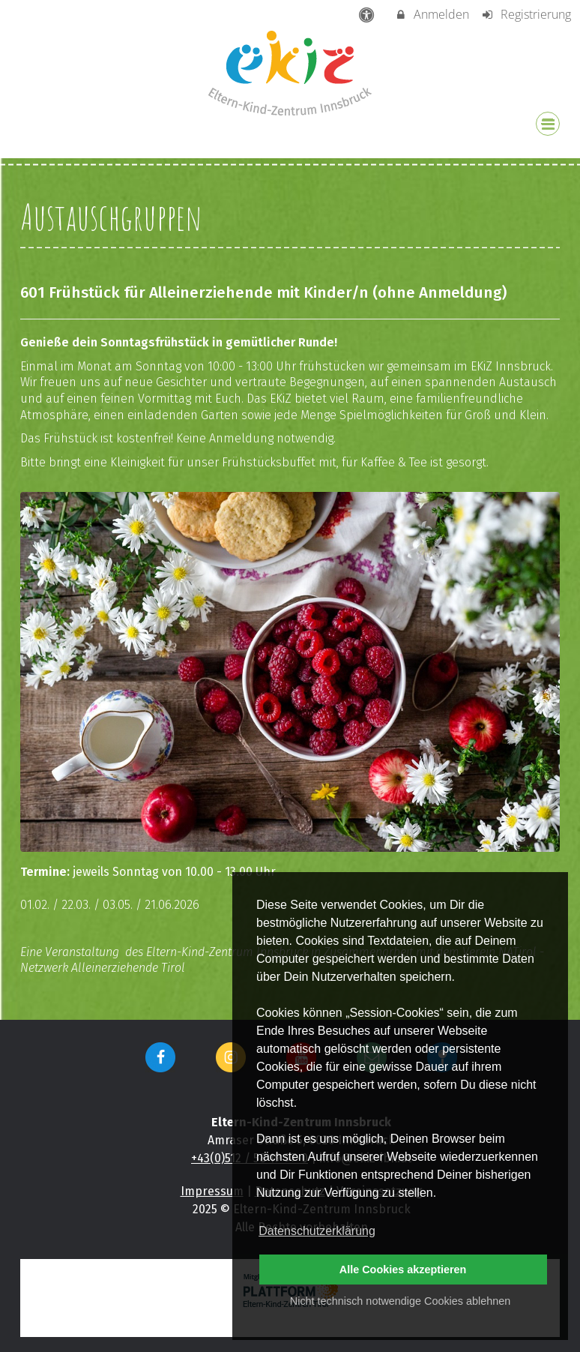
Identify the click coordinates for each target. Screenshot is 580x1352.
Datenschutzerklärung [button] (317, 1231)
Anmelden (432, 14)
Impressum (212, 1191)
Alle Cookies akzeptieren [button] (403, 1270)
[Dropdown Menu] (548, 124)
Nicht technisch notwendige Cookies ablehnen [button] (400, 1301)
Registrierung (525, 14)
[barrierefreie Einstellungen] (368, 14)
